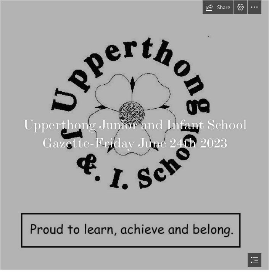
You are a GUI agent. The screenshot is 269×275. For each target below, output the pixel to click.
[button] (218, 7)
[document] (134, 137)
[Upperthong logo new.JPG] (134, 135)
